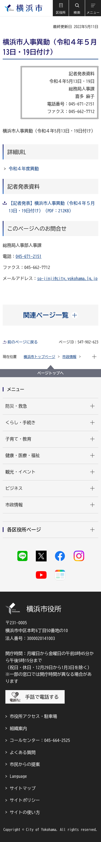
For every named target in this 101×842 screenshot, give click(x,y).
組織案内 (18, 728)
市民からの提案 (25, 764)
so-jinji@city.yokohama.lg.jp (67, 278)
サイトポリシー (25, 800)
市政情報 (69, 357)
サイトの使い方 (25, 812)
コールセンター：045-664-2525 (40, 740)
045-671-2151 (28, 256)
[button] (61, 8)
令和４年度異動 (24, 168)
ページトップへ (50, 373)
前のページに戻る (23, 342)
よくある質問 (23, 752)
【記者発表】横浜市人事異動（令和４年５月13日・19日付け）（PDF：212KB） (52, 207)
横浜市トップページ (39, 357)
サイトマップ (23, 788)
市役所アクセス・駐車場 (33, 716)
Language (18, 776)
